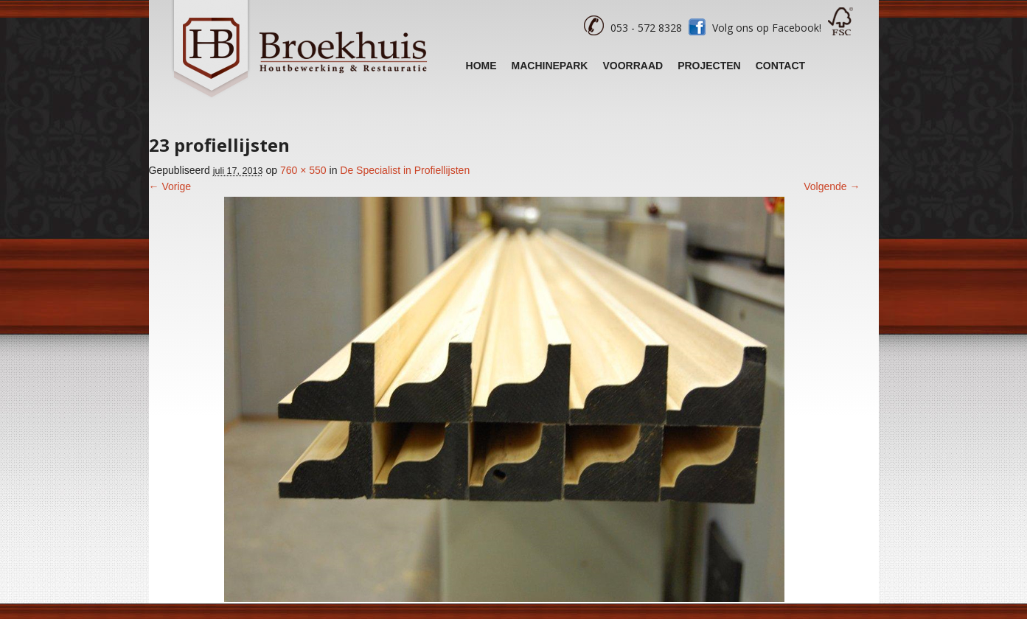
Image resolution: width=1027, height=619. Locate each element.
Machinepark (550, 65)
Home (481, 65)
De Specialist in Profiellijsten (405, 170)
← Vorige (170, 186)
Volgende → (832, 186)
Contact (780, 65)
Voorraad (632, 65)
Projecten (709, 65)
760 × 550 (303, 170)
